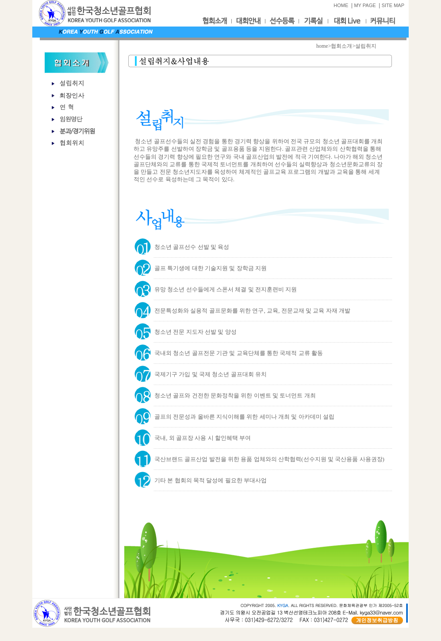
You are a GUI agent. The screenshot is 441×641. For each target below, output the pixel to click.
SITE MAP (393, 5)
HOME (341, 5)
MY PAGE (365, 5)
